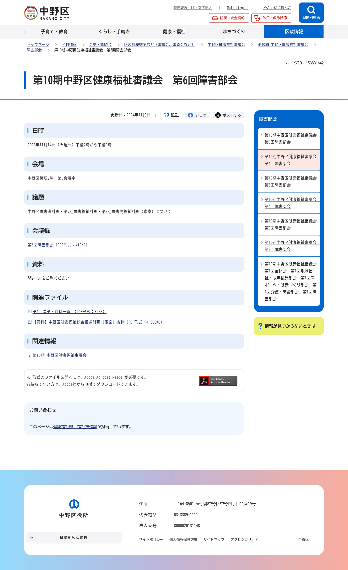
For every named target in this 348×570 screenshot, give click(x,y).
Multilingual (237, 7)
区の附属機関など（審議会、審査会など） (159, 44)
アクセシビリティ (244, 539)
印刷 (175, 115)
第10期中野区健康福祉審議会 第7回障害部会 (292, 138)
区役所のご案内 (74, 537)
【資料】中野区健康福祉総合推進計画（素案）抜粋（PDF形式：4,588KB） (99, 322)
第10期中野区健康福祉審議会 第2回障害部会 (292, 245)
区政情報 (69, 44)
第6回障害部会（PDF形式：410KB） (59, 245)
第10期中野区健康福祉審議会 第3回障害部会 (292, 224)
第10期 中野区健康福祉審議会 (283, 44)
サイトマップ (213, 539)
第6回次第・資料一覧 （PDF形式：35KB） (70, 312)
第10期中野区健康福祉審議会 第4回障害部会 (292, 202)
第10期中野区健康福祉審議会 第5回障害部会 (292, 181)
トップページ (38, 44)
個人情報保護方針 (183, 539)
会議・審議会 (100, 44)
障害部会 (34, 50)
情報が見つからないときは (290, 326)
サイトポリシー (151, 539)
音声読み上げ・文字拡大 (193, 7)
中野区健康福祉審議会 (226, 44)
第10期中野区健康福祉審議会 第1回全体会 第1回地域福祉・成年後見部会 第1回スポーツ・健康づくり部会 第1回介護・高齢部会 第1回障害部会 (292, 281)
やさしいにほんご (277, 7)
